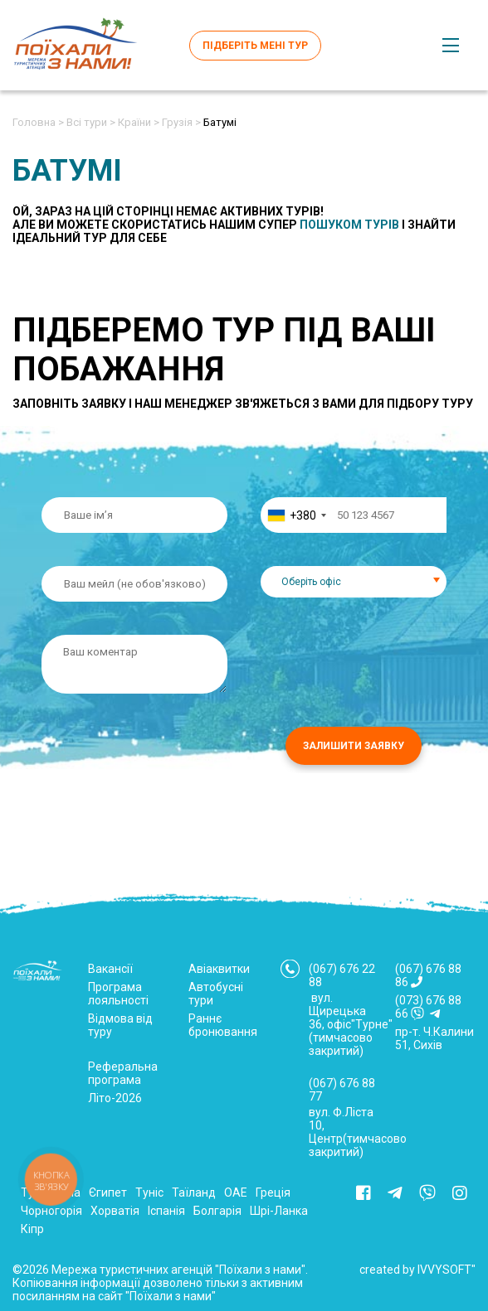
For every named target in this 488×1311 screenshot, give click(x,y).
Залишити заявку (353, 746)
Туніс (149, 1192)
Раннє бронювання (222, 1025)
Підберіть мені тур (255, 45)
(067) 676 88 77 (342, 1089)
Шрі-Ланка (279, 1210)
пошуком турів (349, 224)
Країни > (138, 122)
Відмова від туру (120, 1025)
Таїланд (194, 1192)
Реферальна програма (123, 1073)
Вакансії (110, 968)
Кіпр (32, 1229)
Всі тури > (90, 122)
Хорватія (114, 1210)
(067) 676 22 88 (342, 975)
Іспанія (166, 1210)
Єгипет (108, 1192)
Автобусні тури (215, 993)
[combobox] (296, 515)
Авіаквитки (219, 968)
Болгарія (217, 1210)
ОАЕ (235, 1192)
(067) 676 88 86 (428, 975)
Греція (273, 1192)
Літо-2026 (115, 1098)
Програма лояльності (118, 993)
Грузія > (181, 122)
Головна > (38, 122)
